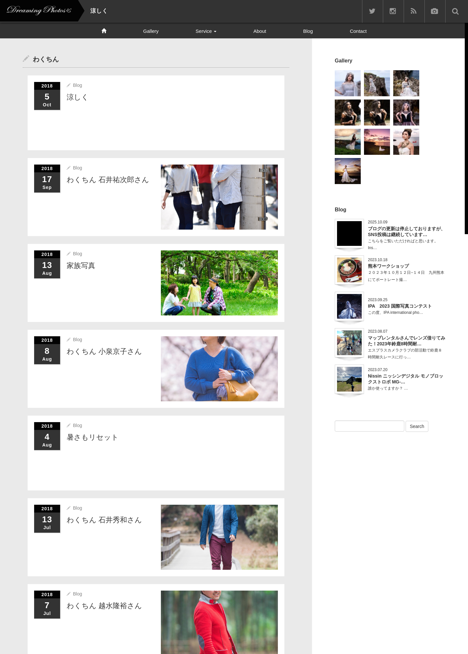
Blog (308, 31)
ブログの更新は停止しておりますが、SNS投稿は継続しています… (406, 231)
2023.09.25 (377, 300)
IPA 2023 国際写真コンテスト (400, 306)
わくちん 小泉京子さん (104, 351)
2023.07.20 (377, 369)
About (260, 31)
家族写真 (81, 265)
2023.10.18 (377, 260)
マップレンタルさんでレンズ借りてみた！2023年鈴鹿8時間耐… (406, 340)
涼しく (78, 97)
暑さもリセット (93, 437)
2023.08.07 (377, 331)
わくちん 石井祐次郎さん (108, 179)
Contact (358, 31)
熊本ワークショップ (388, 266)
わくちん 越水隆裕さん (104, 605)
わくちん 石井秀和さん (104, 519)
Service (206, 31)
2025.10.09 (377, 222)
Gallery (151, 31)
